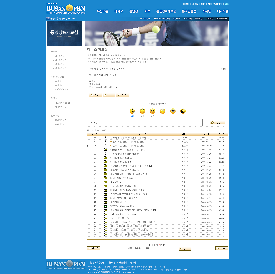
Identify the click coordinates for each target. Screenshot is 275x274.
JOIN (203, 4)
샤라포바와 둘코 (118, 218)
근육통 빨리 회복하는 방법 (123, 153)
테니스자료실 (61, 106)
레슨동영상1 (60, 56)
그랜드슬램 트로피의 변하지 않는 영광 (129, 194)
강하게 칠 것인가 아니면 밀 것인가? (127, 137)
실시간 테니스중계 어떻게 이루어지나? (129, 230)
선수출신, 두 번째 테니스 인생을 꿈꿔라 (129, 166)
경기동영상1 (60, 63)
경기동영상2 (60, 68)
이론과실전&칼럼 (62, 102)
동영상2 (58, 85)
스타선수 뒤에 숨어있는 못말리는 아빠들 (130, 234)
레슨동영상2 (60, 60)
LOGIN (195, 4)
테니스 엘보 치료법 (119, 158)
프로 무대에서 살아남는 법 (123, 186)
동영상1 (58, 81)
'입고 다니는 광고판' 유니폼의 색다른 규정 (130, 226)
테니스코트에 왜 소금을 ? (122, 198)
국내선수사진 (61, 120)
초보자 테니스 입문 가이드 (123, 170)
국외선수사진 (61, 124)
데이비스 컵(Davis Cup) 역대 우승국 (127, 190)
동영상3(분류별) (62, 89)
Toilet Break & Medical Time (123, 214)
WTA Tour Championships (122, 206)
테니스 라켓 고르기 (119, 162)
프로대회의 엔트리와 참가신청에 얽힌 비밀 (131, 222)
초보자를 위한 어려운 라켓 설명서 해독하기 (131, 210)
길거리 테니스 (117, 202)
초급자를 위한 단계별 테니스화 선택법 (129, 174)
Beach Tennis (116, 182)
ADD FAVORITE (215, 4)
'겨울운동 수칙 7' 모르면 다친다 (125, 149)
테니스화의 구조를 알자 (121, 178)
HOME (186, 4)
